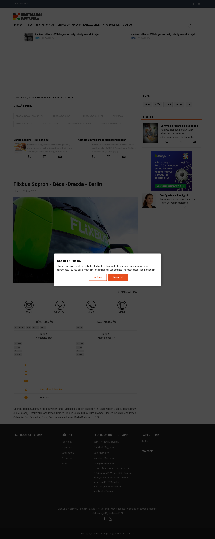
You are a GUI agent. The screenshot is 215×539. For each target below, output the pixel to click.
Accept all (118, 277)
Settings (98, 277)
